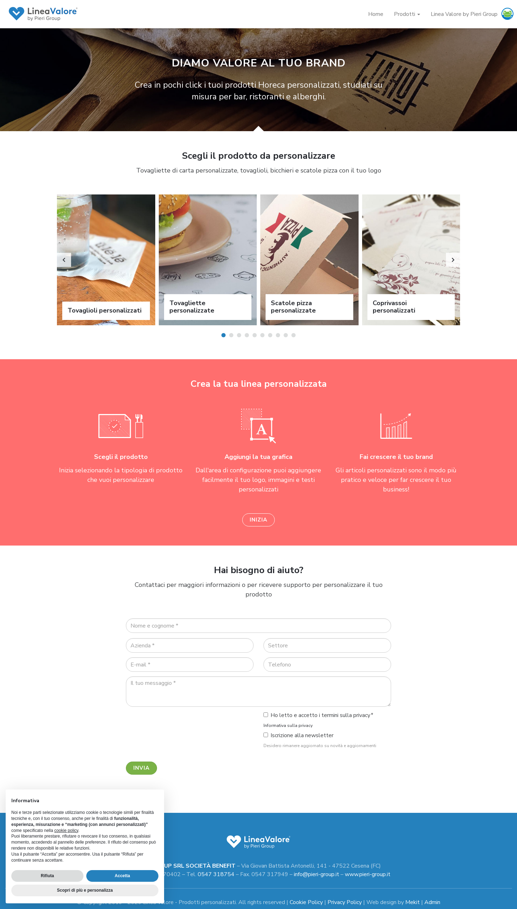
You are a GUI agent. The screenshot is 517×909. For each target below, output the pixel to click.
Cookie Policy (306, 901)
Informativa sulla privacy (288, 725)
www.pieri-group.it (367, 873)
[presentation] (179, 724)
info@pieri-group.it (316, 873)
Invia (141, 767)
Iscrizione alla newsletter (298, 735)
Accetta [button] (122, 875)
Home (375, 14)
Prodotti (407, 14)
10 (293, 335)
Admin (432, 901)
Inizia (258, 519)
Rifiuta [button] (47, 875)
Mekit (412, 901)
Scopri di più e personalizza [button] (85, 890)
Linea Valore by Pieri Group (464, 14)
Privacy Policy (344, 901)
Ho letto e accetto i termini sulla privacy (316, 714)
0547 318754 (216, 873)
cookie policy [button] (66, 830)
